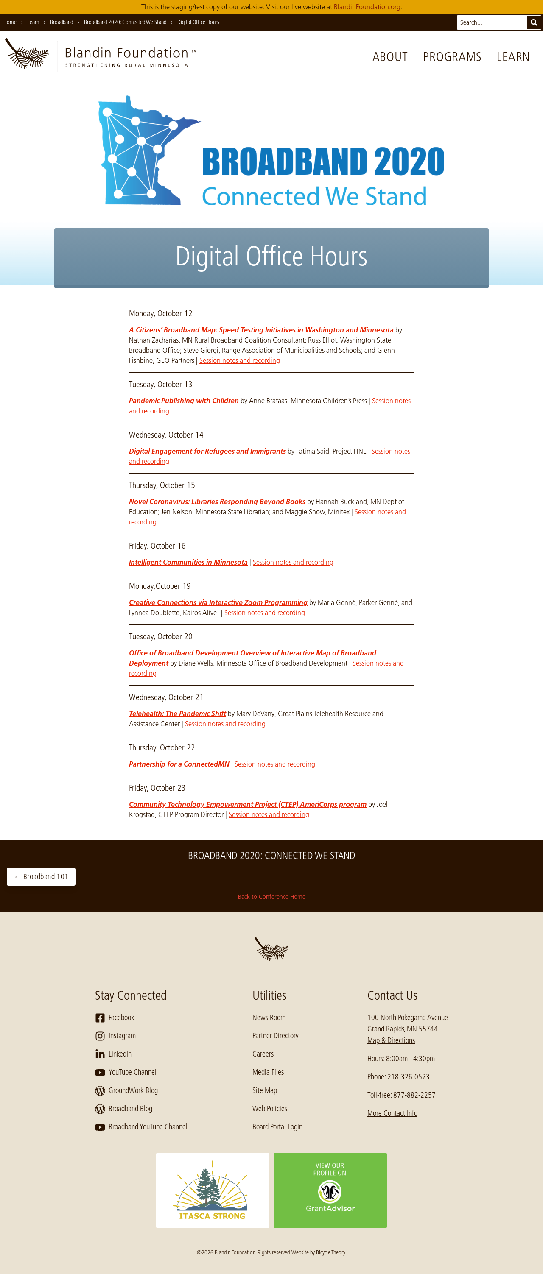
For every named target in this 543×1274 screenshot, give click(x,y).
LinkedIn (113, 1054)
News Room (268, 1017)
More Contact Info (392, 1113)
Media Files (268, 1072)
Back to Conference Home (271, 896)
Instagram (115, 1036)
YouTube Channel (126, 1073)
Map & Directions (391, 1040)
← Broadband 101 (41, 876)
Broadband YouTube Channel (141, 1127)
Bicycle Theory (330, 1252)
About (390, 56)
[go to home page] (100, 56)
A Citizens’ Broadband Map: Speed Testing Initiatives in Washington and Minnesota (261, 330)
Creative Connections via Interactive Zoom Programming (218, 602)
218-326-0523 (408, 1077)
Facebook (114, 1018)
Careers (263, 1054)
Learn (513, 56)
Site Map (264, 1090)
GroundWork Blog (126, 1091)
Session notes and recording (239, 360)
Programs (452, 56)
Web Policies (269, 1108)
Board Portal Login (277, 1127)
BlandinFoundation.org (367, 7)
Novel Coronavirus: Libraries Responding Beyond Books (217, 501)
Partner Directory (275, 1035)
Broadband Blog (123, 1109)
